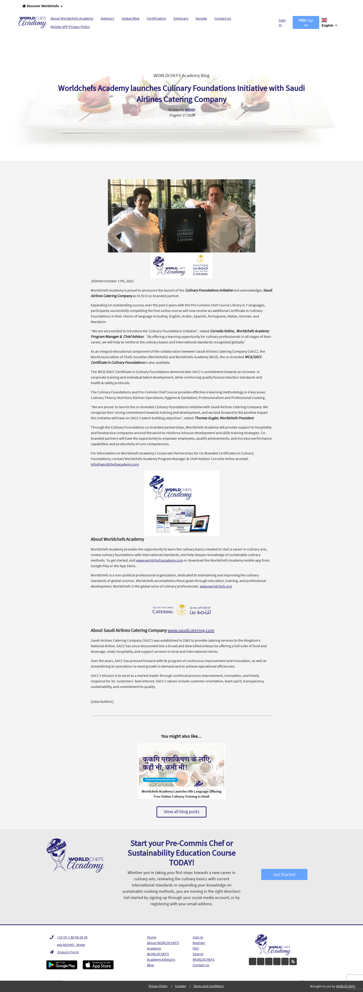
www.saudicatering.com (191, 630)
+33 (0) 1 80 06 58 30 (69, 937)
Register (199, 942)
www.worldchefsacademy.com (159, 560)
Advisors (107, 18)
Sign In (198, 937)
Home (151, 937)
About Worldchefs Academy (71, 18)
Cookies (180, 986)
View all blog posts (181, 811)
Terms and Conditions (208, 986)
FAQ (196, 948)
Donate (201, 18)
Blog (150, 965)
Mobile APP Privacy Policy (70, 26)
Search (198, 954)
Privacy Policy (158, 986)
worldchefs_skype (67, 944)
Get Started (284, 874)
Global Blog (130, 18)
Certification (156, 18)
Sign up (306, 22)
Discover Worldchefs (42, 6)
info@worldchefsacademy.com (115, 464)
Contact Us (222, 18)
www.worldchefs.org (216, 586)
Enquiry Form (64, 952)
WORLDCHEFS (204, 959)
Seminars (180, 18)
